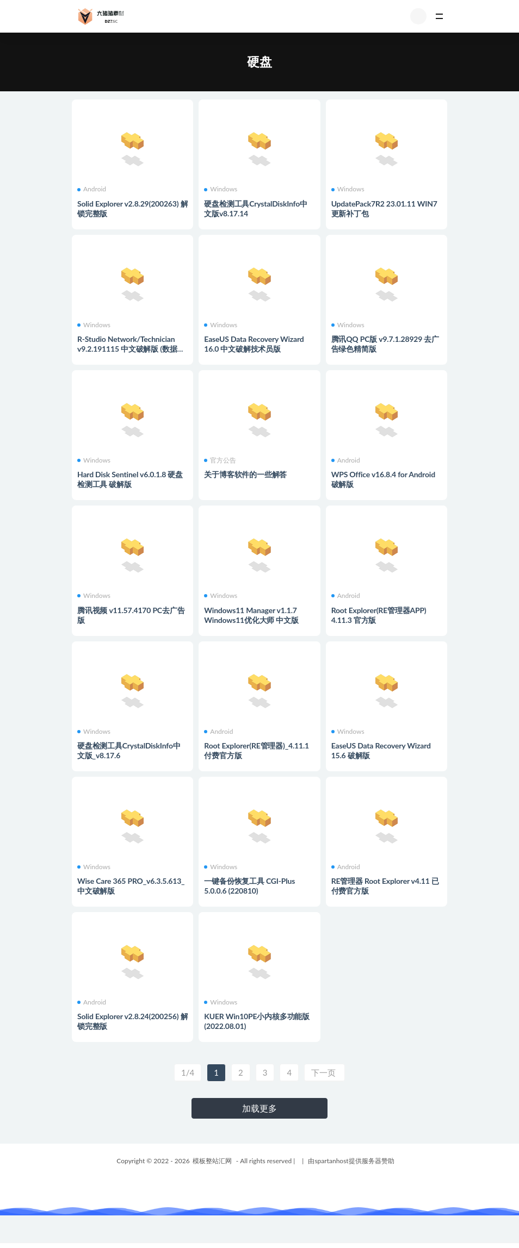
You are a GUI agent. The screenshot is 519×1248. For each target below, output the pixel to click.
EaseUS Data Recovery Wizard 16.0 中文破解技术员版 (254, 343)
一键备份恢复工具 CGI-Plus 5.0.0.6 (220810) (249, 885)
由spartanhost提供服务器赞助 (351, 1161)
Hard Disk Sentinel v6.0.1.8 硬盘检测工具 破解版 (130, 479)
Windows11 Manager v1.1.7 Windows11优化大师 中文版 (251, 615)
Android (91, 189)
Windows (220, 189)
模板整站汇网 (212, 1161)
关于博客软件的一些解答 (245, 474)
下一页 (324, 1072)
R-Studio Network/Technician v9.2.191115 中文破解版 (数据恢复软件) (130, 348)
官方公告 (220, 460)
